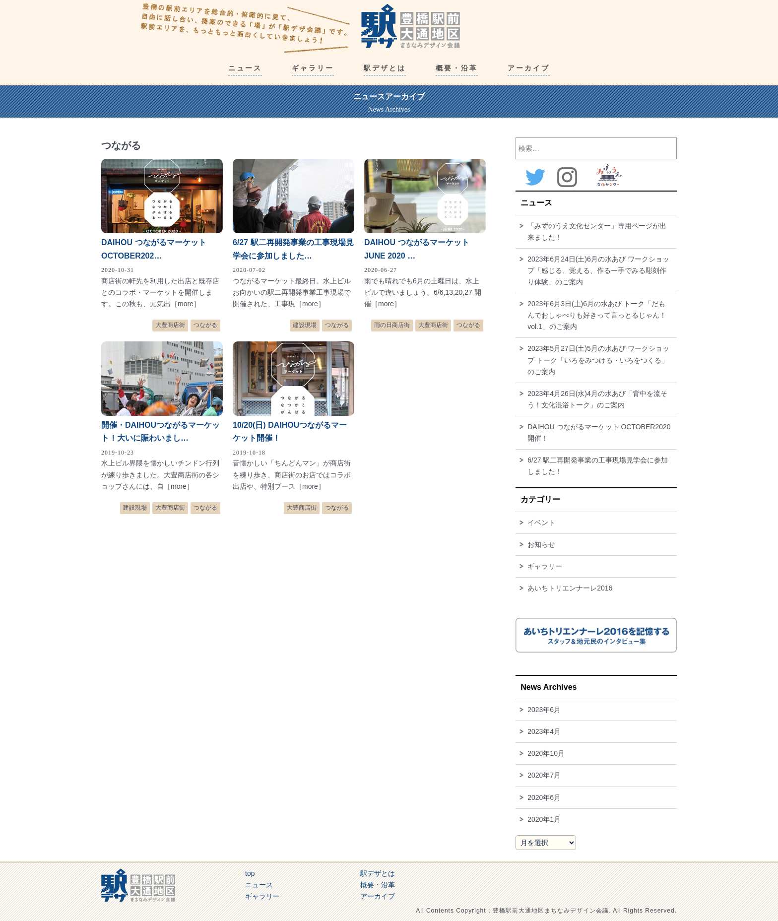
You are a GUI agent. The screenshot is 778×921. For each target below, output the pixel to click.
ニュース (259, 885)
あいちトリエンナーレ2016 (569, 588)
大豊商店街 (170, 325)
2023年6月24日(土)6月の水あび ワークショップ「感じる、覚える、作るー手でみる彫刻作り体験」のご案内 (598, 270)
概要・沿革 (377, 885)
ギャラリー (544, 566)
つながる (205, 325)
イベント (541, 522)
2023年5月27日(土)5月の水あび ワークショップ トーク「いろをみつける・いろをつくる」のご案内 (598, 359)
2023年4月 (544, 731)
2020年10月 (546, 753)
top (250, 873)
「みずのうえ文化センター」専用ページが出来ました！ (596, 231)
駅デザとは (377, 873)
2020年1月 (544, 819)
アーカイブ (377, 896)
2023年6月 (544, 710)
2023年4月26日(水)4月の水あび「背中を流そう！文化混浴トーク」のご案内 (597, 399)
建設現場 (305, 325)
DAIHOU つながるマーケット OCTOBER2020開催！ (598, 432)
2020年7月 (544, 775)
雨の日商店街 (392, 325)
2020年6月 (544, 797)
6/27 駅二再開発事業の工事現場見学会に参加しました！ (597, 465)
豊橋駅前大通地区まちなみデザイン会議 (300, 28)
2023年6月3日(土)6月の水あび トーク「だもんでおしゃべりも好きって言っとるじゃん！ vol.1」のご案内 (596, 315)
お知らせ (541, 544)
